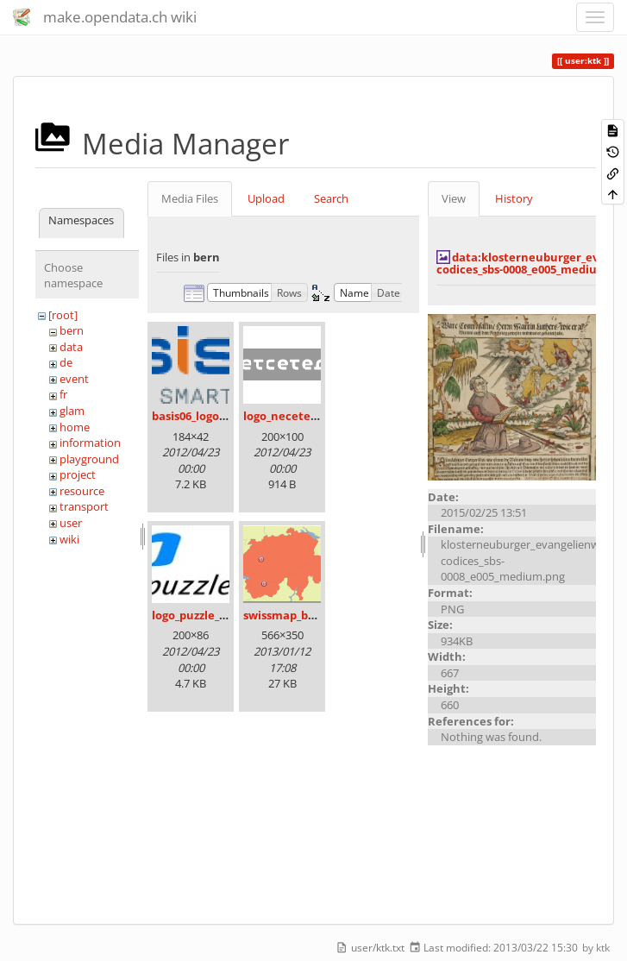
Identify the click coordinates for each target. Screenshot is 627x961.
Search (331, 198)
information (90, 442)
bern (72, 330)
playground (89, 459)
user (71, 523)
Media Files (189, 198)
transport (84, 506)
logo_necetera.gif (291, 416)
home (75, 427)
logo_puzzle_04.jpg (201, 615)
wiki (69, 539)
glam (72, 410)
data (71, 347)
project (78, 474)
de (66, 362)
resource (82, 491)
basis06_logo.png (197, 416)
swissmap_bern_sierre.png (316, 615)
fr (63, 394)
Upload (266, 198)
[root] (63, 315)
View (454, 198)
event (74, 378)
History (514, 198)
